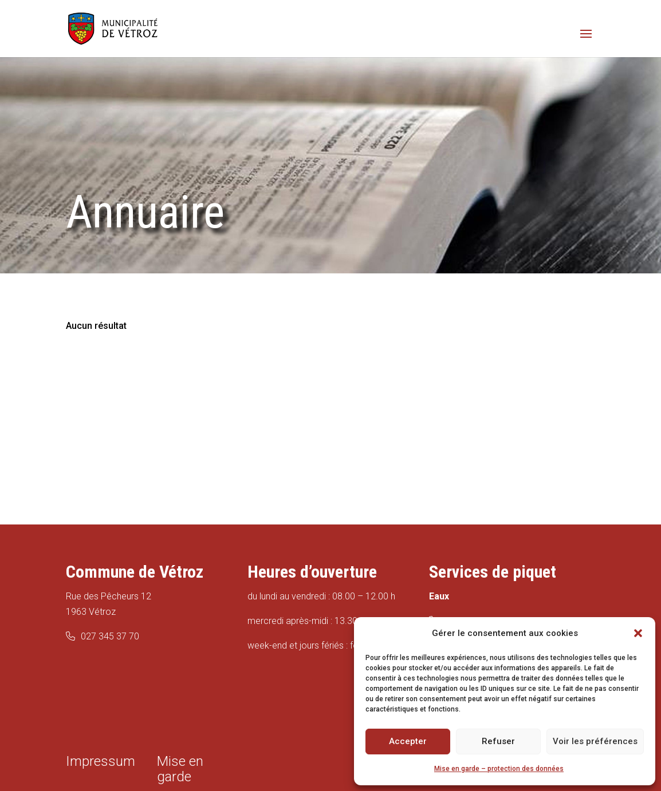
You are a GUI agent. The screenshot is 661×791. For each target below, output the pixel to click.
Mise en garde (180, 769)
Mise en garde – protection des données (499, 769)
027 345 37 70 (110, 636)
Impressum (100, 761)
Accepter (408, 741)
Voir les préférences (595, 741)
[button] (638, 633)
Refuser (498, 741)
